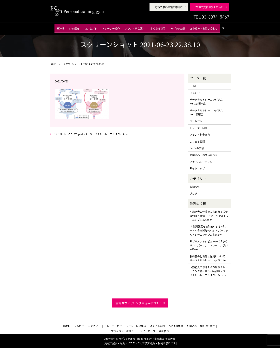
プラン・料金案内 (135, 27)
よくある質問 (157, 27)
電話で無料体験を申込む (169, 7)
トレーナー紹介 (111, 27)
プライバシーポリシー (202, 161)
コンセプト (90, 27)
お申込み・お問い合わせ (204, 27)
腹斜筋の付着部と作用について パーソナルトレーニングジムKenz (209, 258)
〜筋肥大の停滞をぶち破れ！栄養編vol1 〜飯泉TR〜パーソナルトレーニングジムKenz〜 (209, 215)
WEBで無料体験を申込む (209, 7)
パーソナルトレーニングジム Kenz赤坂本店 (206, 101)
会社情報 (164, 331)
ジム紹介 (74, 27)
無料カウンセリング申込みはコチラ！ (140, 303)
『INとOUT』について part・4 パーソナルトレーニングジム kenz (90, 134)
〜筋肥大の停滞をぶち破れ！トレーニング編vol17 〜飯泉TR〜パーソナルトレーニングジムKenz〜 (209, 271)
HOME (60, 27)
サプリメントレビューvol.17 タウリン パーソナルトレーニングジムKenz (209, 245)
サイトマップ (197, 168)
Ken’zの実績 (177, 27)
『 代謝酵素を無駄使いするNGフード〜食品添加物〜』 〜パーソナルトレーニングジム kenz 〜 (209, 230)
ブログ (193, 193)
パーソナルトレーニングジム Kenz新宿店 (206, 112)
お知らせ (195, 186)
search (224, 27)
